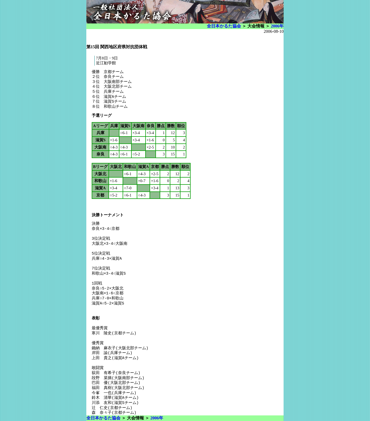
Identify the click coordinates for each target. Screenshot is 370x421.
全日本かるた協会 (224, 26)
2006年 (277, 26)
